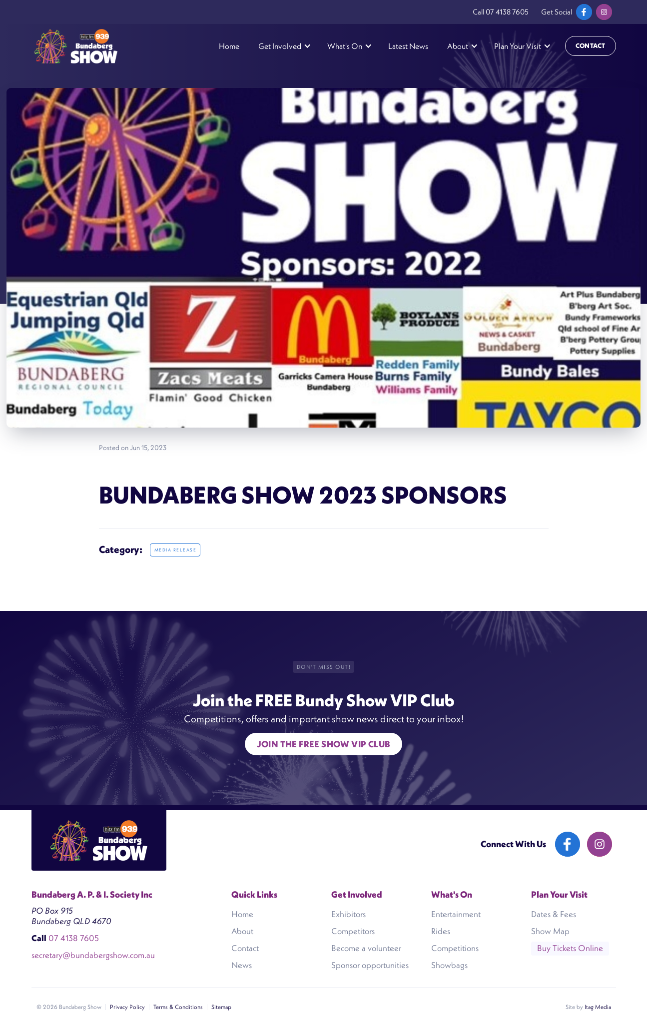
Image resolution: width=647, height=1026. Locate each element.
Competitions (455, 948)
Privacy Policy (127, 1007)
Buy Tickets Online (570, 948)
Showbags (449, 965)
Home (229, 46)
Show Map (550, 931)
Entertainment (456, 914)
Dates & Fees (553, 914)
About (242, 931)
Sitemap (221, 1007)
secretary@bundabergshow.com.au (93, 955)
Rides (440, 931)
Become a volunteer (366, 948)
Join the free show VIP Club (324, 744)
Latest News (408, 46)
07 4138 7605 (507, 11)
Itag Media (598, 1007)
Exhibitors (348, 914)
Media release (175, 550)
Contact (591, 45)
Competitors (353, 931)
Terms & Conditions (178, 1007)
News (241, 965)
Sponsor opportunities (370, 965)
